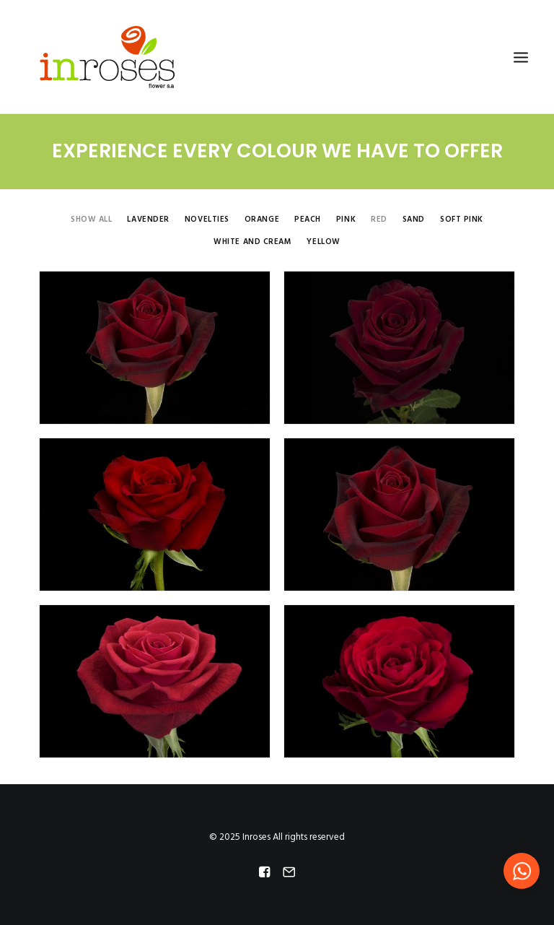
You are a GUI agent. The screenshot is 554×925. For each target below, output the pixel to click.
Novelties (207, 220)
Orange (262, 220)
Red (379, 220)
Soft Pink (461, 220)
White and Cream (252, 243)
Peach (307, 220)
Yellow (323, 243)
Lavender (148, 220)
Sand (414, 220)
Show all (91, 220)
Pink (346, 220)
